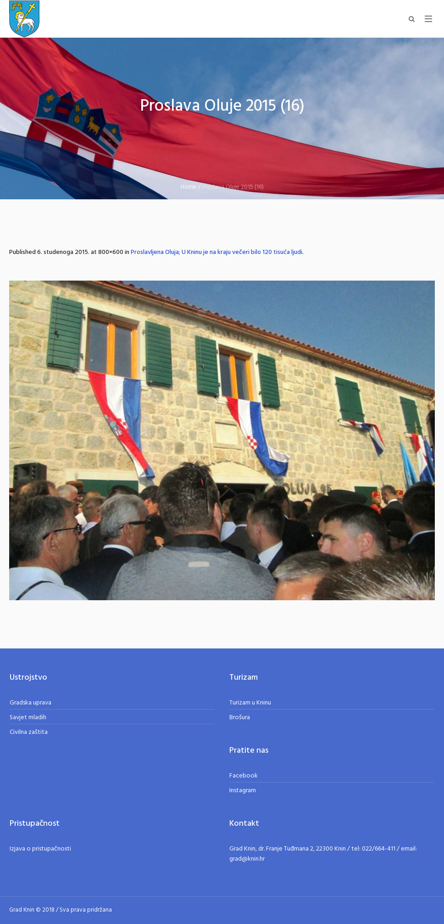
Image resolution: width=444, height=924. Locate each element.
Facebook (243, 776)
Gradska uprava (30, 703)
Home (188, 187)
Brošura (239, 717)
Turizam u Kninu (250, 703)
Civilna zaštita (29, 732)
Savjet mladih (28, 717)
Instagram (242, 790)
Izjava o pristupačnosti (40, 849)
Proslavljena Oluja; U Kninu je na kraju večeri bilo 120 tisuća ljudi (216, 252)
